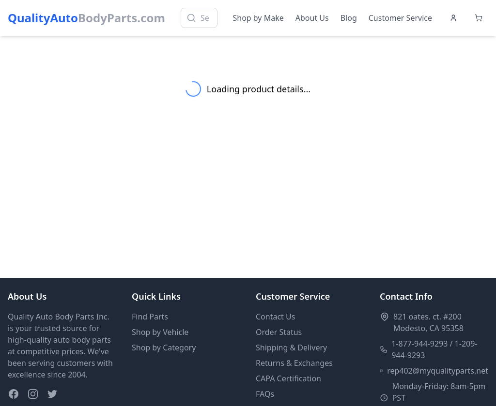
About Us (312, 18)
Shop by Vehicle (160, 332)
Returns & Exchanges (294, 363)
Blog (349, 18)
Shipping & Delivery (291, 347)
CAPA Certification (288, 378)
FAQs (265, 394)
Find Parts (150, 316)
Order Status (279, 332)
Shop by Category (164, 347)
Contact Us (275, 316)
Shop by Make (258, 18)
